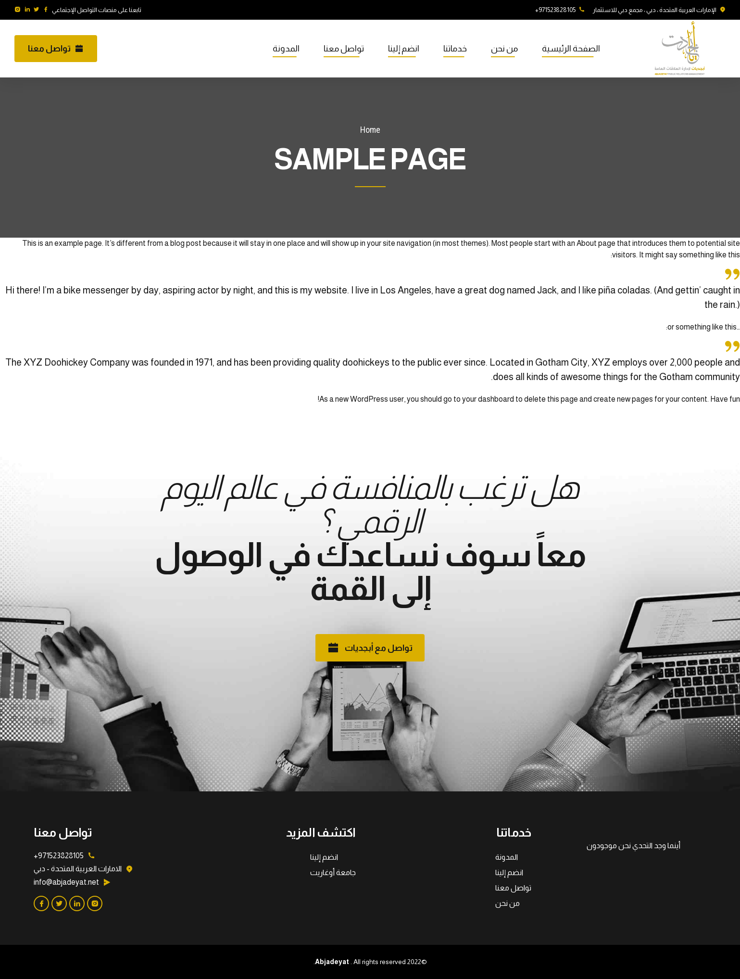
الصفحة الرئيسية (571, 48)
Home (370, 130)
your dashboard (488, 399)
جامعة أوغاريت (333, 872)
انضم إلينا (403, 48)
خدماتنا (455, 48)
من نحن (504, 48)
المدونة (286, 48)
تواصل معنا (344, 48)
